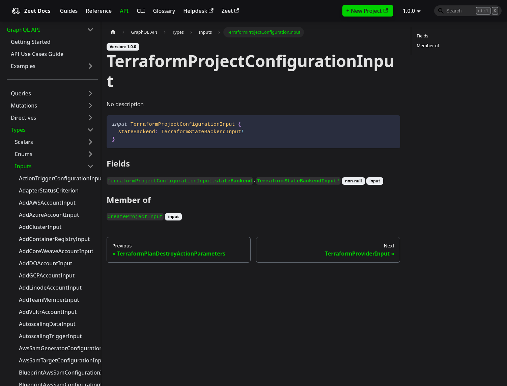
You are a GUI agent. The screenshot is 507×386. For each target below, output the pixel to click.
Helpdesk (198, 10)
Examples (23, 66)
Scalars (24, 142)
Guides (69, 10)
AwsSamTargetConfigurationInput (58, 360)
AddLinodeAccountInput (50, 287)
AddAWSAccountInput (47, 202)
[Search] (468, 10)
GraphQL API (23, 29)
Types (18, 129)
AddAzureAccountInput (49, 214)
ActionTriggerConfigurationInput (58, 178)
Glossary (164, 10)
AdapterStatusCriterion (49, 190)
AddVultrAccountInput (48, 312)
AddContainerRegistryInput (54, 239)
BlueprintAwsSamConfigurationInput (58, 372)
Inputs (23, 166)
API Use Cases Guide (37, 54)
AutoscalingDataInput (47, 324)
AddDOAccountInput (45, 263)
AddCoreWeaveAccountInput (56, 251)
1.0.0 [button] (409, 10)
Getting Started (31, 42)
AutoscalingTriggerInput (50, 336)
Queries (21, 93)
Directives (23, 117)
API (124, 10)
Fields (422, 36)
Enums (23, 154)
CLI (141, 10)
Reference (99, 10)
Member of (428, 45)
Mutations (24, 105)
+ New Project (367, 10)
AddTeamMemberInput (49, 299)
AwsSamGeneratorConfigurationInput (58, 348)
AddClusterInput (40, 227)
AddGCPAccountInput (47, 275)
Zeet (230, 10)
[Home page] (113, 32)
